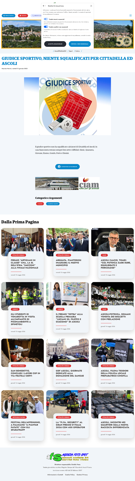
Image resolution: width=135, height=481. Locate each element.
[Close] (91, 6)
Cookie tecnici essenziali (56, 19)
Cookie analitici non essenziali (58, 27)
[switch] (46, 27)
